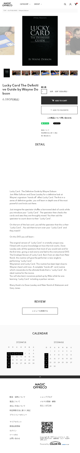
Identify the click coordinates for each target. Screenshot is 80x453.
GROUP (37, 4)
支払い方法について (17, 406)
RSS (42, 406)
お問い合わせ (15, 438)
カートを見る (14, 434)
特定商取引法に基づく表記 (49, 133)
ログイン (13, 431)
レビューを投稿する (40, 311)
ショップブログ (46, 397)
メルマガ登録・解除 (48, 402)
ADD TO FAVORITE (59, 110)
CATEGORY (24, 4)
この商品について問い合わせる (59, 118)
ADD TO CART (59, 100)
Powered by (54, 443)
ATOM (48, 406)
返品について (45, 130)
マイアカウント (16, 422)
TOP (4, 10)
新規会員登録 (15, 426)
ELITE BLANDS (12, 10)
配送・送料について (17, 397)
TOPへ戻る (40, 376)
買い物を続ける (46, 136)
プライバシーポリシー (18, 415)
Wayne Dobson (24, 10)
